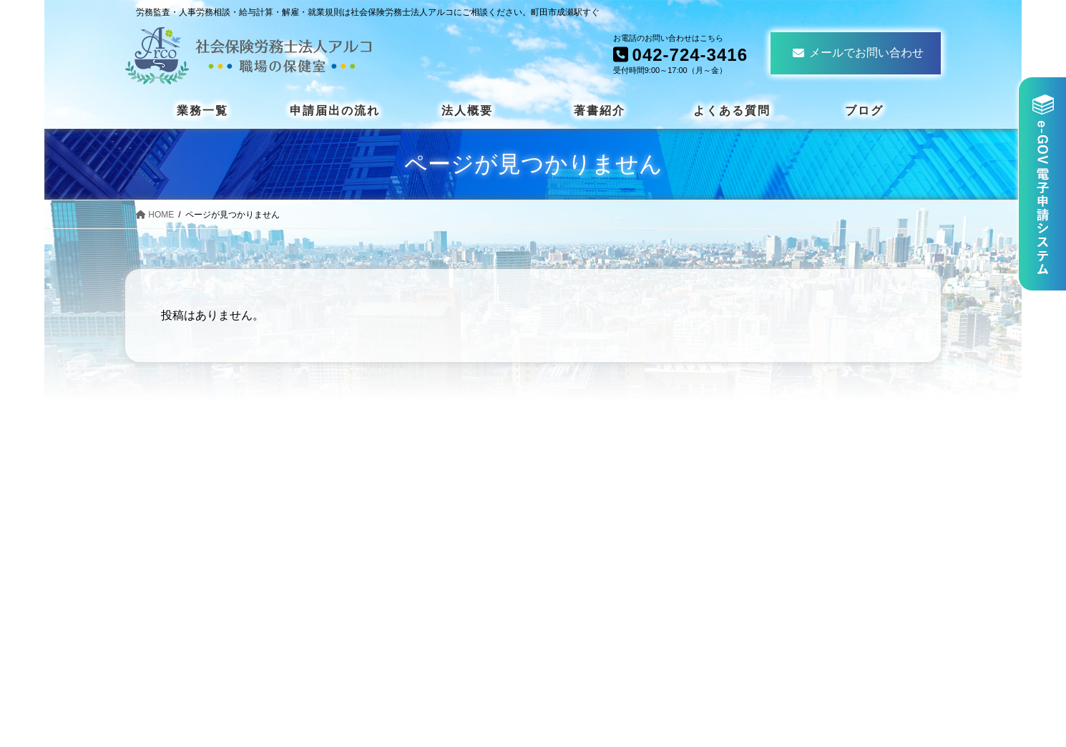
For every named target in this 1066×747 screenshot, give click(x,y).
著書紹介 (799, 526)
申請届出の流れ (816, 481)
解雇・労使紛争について (635, 529)
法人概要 (799, 504)
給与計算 (595, 619)
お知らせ (799, 571)
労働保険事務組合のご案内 (641, 574)
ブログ (793, 593)
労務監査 (595, 641)
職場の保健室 (606, 664)
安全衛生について (618, 507)
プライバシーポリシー (833, 639)
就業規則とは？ (612, 551)
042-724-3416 (236, 638)
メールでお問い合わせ (858, 53)
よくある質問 (810, 548)
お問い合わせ (810, 616)
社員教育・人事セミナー (635, 596)
